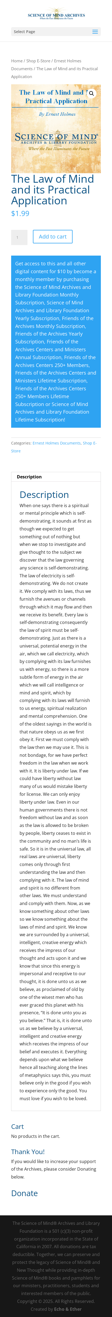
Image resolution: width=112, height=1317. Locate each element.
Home (17, 60)
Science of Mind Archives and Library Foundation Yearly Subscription (52, 310)
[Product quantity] (19, 237)
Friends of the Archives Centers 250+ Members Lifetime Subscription (50, 396)
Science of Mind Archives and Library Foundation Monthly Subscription (53, 295)
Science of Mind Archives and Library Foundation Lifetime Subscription (52, 412)
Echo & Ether (68, 1309)
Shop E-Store (38, 60)
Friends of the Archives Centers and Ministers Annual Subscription (50, 349)
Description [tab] (29, 477)
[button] (92, 93)
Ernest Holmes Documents (57, 443)
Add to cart (53, 236)
